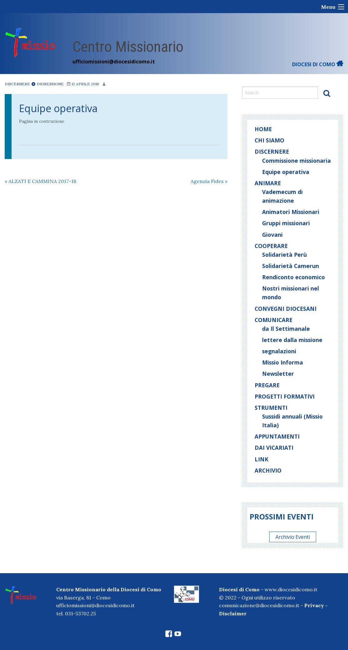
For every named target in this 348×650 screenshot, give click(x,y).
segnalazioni (279, 351)
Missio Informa (282, 362)
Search (327, 93)
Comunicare (273, 320)
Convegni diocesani (285, 308)
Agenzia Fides (209, 181)
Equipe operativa (58, 108)
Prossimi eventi (282, 516)
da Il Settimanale (286, 328)
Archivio (268, 470)
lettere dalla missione (292, 340)
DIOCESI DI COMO (317, 64)
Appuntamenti (277, 436)
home (263, 129)
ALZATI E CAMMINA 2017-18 (40, 181)
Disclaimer (232, 613)
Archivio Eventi (293, 536)
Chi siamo (269, 140)
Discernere (17, 84)
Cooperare (271, 246)
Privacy (314, 605)
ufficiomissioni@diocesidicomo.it (113, 61)
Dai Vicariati (274, 447)
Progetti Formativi (285, 396)
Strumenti (271, 407)
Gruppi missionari (286, 223)
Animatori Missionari (290, 212)
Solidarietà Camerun (290, 266)
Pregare (267, 385)
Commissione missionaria (296, 160)
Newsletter (278, 373)
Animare (268, 183)
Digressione (47, 84)
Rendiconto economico (293, 277)
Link (261, 459)
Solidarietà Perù (284, 254)
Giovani (272, 234)
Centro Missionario (127, 47)
